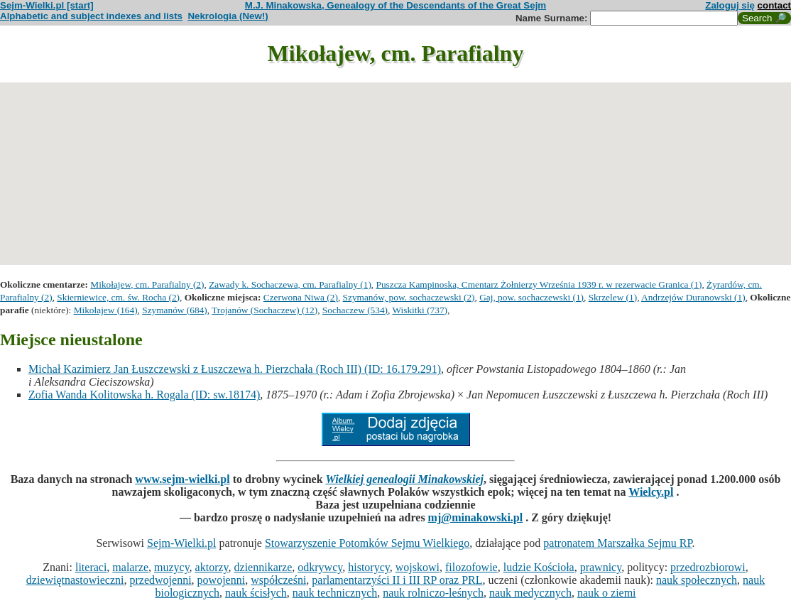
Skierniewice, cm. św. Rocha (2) (118, 297)
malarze (130, 567)
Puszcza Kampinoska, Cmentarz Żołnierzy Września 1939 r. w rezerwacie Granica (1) (539, 284)
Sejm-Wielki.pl (182, 543)
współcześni (278, 580)
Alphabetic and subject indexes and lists (91, 16)
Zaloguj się (730, 5)
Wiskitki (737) (419, 310)
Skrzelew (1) (613, 297)
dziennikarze (263, 567)
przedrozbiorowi (708, 567)
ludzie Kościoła (538, 567)
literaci (91, 567)
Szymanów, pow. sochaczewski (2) (409, 297)
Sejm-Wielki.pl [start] (47, 5)
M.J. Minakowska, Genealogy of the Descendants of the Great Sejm (395, 5)
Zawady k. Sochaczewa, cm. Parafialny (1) (290, 284)
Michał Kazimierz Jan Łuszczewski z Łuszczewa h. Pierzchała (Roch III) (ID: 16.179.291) (234, 369)
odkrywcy (320, 567)
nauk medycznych (530, 593)
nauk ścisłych (256, 593)
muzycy (172, 567)
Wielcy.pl (650, 492)
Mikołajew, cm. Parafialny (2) (147, 284)
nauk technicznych (335, 593)
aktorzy (212, 567)
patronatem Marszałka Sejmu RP (617, 543)
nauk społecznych (696, 580)
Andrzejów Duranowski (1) (693, 297)
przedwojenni (161, 580)
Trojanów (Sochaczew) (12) (264, 310)
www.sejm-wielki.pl (182, 479)
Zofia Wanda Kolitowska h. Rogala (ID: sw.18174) (144, 395)
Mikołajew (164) (106, 310)
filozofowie (471, 567)
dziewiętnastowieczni (75, 580)
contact (774, 5)
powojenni (221, 580)
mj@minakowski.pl (475, 517)
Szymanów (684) (174, 310)
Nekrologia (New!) (227, 16)
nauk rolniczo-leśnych (433, 593)
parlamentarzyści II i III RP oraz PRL (397, 580)
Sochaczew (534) (355, 310)
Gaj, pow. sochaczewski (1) (531, 297)
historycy (369, 567)
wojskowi (418, 567)
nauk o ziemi (606, 593)
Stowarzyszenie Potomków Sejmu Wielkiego (367, 543)
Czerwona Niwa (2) (300, 297)
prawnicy (601, 567)
